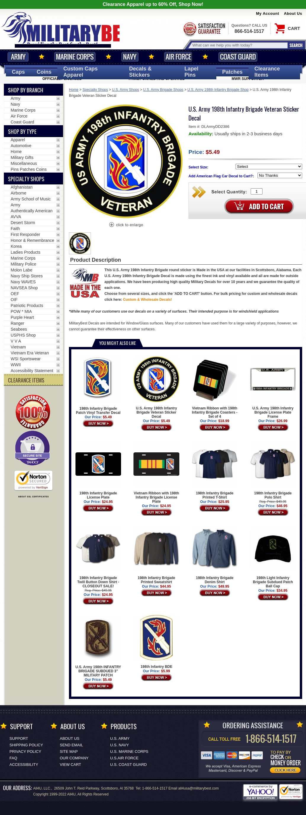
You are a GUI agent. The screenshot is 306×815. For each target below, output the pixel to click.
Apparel (18, 139)
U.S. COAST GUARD (128, 764)
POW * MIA (21, 311)
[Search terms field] (239, 45)
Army (18, 57)
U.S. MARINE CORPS (129, 751)
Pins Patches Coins (28, 169)
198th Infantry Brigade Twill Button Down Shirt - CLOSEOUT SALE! (98, 557)
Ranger (17, 323)
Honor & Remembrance (32, 240)
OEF (15, 293)
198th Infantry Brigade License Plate (98, 470)
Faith (15, 228)
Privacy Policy (25, 751)
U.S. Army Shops (125, 90)
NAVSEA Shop (24, 287)
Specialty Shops (95, 90)
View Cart (70, 764)
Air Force (178, 57)
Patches (232, 72)
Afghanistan (22, 187)
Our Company (74, 758)
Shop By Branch (25, 90)
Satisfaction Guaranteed (204, 29)
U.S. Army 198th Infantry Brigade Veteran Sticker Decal (156, 387)
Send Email (71, 745)
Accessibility (23, 764)
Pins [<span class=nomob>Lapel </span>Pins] (191, 72)
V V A (16, 341)
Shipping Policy (26, 745)
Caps (18, 72)
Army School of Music (31, 199)
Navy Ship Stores (27, 276)
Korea (16, 246)
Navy (129, 57)
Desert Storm (23, 222)
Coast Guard (238, 57)
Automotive (21, 145)
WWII (16, 364)
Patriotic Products (27, 305)
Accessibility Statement (32, 370)
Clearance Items (267, 72)
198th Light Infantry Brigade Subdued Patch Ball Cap (273, 557)
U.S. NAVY (119, 745)
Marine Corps (75, 57)
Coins (44, 72)
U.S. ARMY (120, 738)
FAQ (13, 758)
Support (18, 738)
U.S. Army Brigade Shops (163, 90)
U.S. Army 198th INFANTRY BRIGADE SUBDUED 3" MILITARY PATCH (98, 646)
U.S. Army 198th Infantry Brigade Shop (218, 90)
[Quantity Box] (256, 191)
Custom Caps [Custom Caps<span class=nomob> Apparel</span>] (80, 72)
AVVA (16, 216)
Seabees (19, 329)
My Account (267, 13)
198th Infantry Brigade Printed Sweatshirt (156, 555)
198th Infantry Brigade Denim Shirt (214, 555)
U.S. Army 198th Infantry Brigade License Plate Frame (273, 387)
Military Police (23, 264)
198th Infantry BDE (156, 642)
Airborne (18, 193)
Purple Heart (22, 317)
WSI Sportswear (26, 358)
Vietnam (18, 347)
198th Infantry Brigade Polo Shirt (273, 470)
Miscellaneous (24, 163)
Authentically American (32, 210)
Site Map (69, 751)
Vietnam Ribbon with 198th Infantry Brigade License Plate (156, 472)
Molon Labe (21, 270)
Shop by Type (22, 131)
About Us (293, 13)
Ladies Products (25, 252)
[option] (80, 243)
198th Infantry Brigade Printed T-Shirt (214, 470)
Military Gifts (22, 157)
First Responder (25, 234)
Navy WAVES (23, 281)
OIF (14, 299)
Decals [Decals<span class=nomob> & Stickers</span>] (140, 72)
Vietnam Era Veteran (30, 353)
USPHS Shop (23, 335)
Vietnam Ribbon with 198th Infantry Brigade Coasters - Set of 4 (214, 387)
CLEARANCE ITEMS (26, 380)
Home (73, 90)
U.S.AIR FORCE (124, 758)
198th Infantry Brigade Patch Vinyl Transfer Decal (98, 385)
